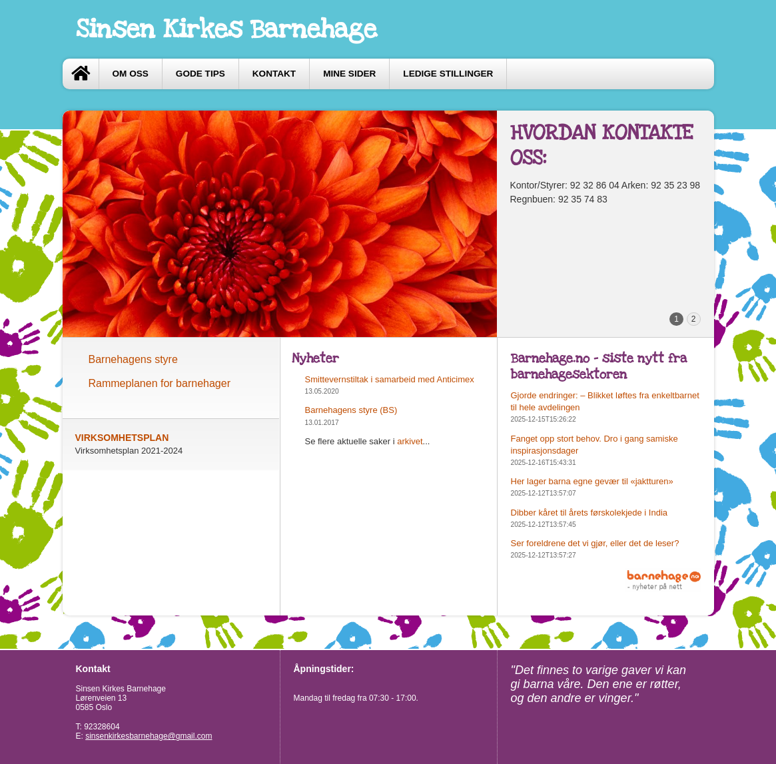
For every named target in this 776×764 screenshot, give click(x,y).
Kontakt (274, 74)
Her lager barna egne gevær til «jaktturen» (592, 481)
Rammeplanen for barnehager (159, 383)
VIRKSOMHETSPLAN (122, 437)
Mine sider (349, 74)
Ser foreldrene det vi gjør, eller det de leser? (595, 543)
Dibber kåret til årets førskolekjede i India (589, 513)
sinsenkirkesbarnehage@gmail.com (148, 736)
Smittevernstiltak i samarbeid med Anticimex (389, 379)
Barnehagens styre (133, 359)
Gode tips (200, 74)
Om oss (131, 74)
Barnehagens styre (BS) (351, 410)
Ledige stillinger (448, 74)
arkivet (409, 441)
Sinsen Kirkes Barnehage (226, 29)
